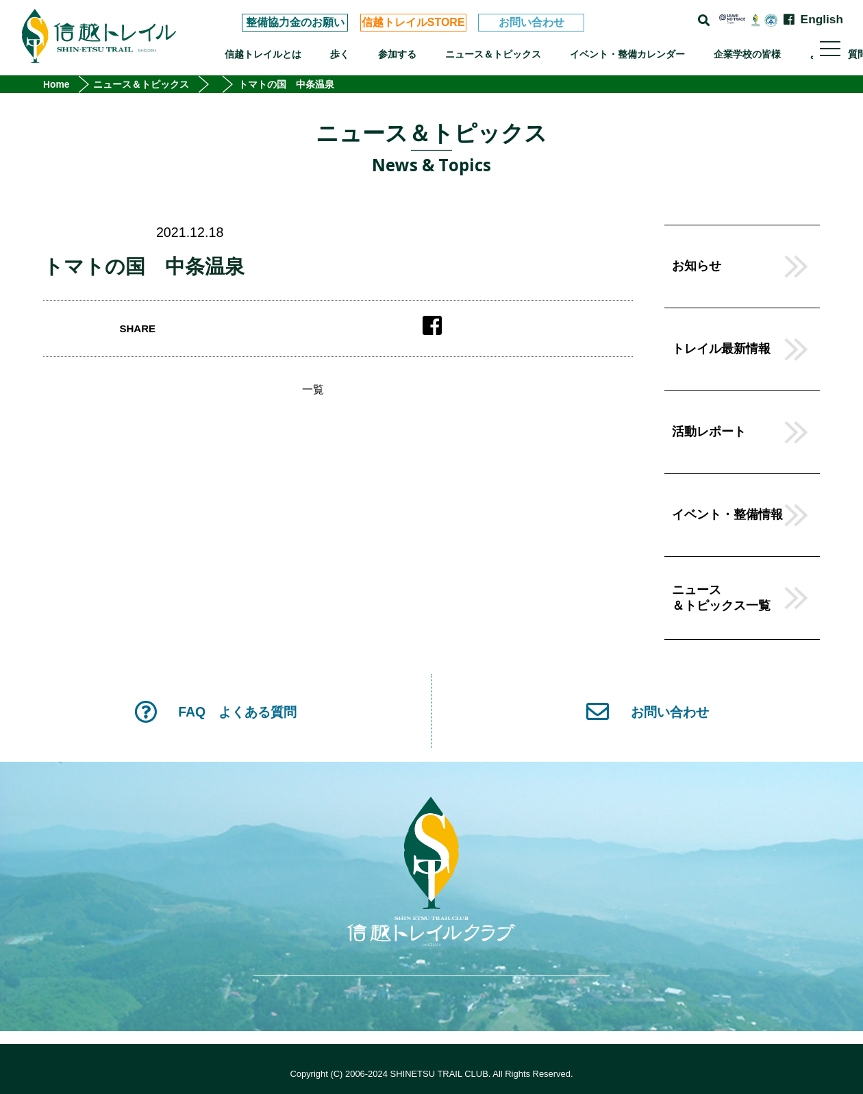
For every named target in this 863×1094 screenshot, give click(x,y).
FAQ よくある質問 (215, 711)
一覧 (313, 389)
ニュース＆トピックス (493, 54)
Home (56, 84)
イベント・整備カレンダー (627, 54)
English (822, 19)
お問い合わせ (531, 22)
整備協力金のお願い (295, 22)
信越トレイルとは (263, 54)
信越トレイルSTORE (413, 22)
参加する (397, 54)
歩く (339, 54)
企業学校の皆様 (747, 54)
